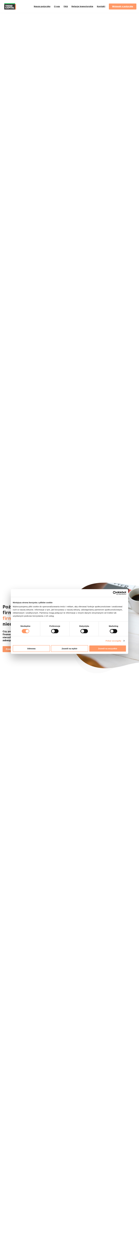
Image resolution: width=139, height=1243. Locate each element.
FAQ (66, 6)
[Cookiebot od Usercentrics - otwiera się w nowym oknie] (114, 593)
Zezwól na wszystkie (107, 648)
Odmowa (31, 648)
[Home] (10, 11)
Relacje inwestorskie (82, 6)
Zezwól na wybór (69, 648)
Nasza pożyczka (42, 6)
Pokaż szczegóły (113, 641)
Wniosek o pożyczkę (122, 6)
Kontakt (101, 6)
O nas (57, 6)
